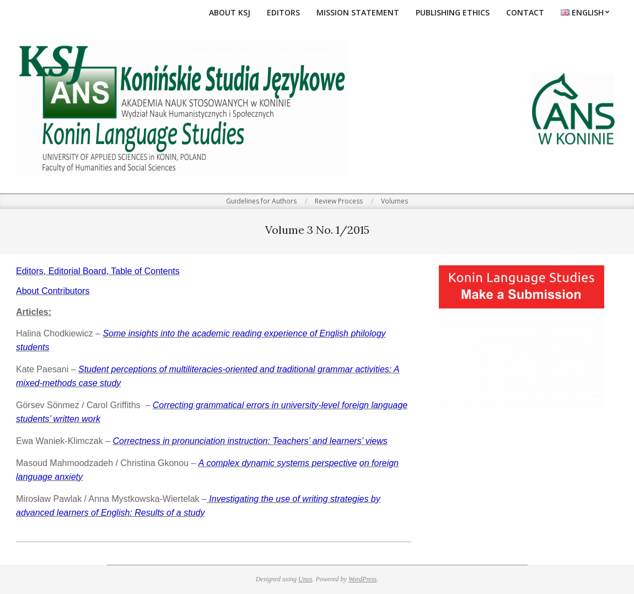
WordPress (362, 579)
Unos (305, 579)
